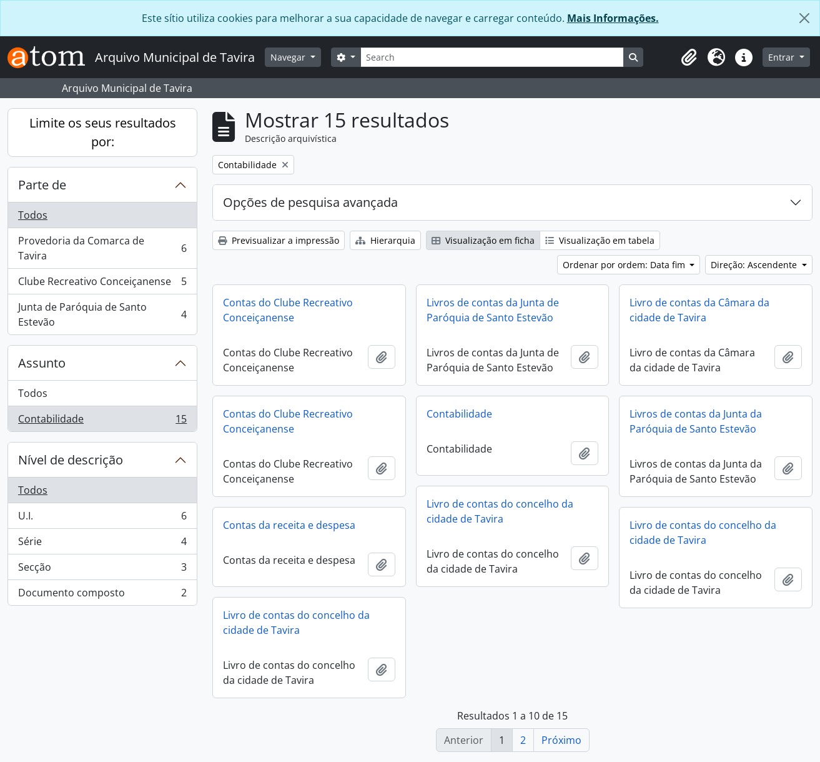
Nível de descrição (70, 459)
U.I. (102, 518)
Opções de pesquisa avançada (310, 202)
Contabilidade (102, 421)
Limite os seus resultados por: (102, 132)
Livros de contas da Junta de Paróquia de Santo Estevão (493, 310)
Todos (32, 215)
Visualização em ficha (483, 240)
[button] (689, 57)
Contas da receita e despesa (289, 525)
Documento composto (102, 595)
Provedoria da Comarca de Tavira (102, 248)
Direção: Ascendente (755, 265)
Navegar (289, 57)
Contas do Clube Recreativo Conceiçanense (288, 310)
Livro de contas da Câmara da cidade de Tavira (699, 310)
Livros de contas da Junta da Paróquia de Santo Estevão (696, 421)
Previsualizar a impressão (278, 240)
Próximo (561, 740)
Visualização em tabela (600, 240)
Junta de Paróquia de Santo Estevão (102, 314)
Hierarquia (385, 240)
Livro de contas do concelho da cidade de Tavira (500, 511)
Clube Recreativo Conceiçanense (102, 284)
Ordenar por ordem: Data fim (625, 265)
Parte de (42, 184)
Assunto (42, 362)
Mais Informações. (613, 18)
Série (102, 544)
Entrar (782, 57)
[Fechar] (804, 18)
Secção (102, 569)
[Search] (492, 57)
